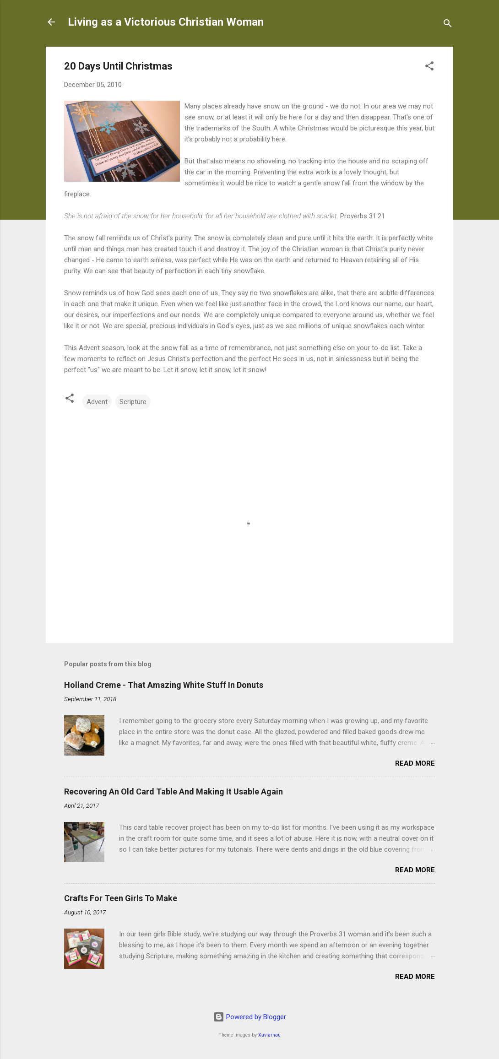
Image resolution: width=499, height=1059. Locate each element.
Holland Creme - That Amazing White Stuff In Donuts (163, 685)
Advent (97, 402)
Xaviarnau (269, 1035)
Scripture (132, 402)
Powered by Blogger (249, 1017)
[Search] (447, 25)
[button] (429, 67)
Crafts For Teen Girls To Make (120, 898)
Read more (415, 763)
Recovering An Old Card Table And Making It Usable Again (173, 791)
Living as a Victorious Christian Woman (166, 22)
